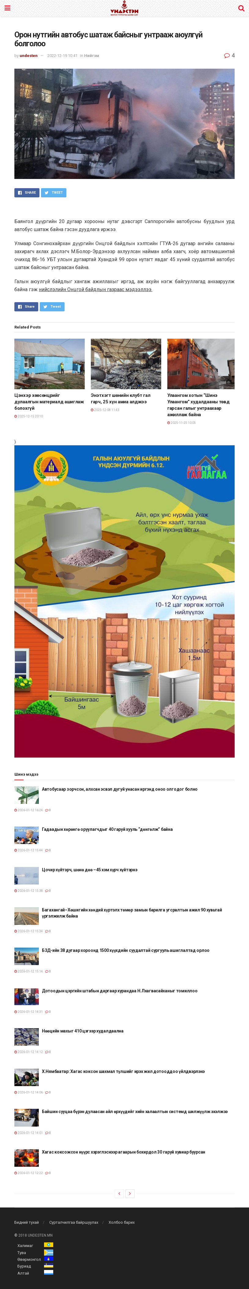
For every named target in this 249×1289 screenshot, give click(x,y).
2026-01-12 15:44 (28, 850)
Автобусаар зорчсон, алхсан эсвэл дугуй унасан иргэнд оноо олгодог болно (120, 789)
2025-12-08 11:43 (105, 410)
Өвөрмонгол (29, 1259)
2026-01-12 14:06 (28, 1092)
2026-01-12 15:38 (28, 890)
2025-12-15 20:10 (28, 416)
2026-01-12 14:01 (28, 1133)
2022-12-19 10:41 (62, 55)
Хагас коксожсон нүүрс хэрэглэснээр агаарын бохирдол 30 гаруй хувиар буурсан (123, 1152)
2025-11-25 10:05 (181, 422)
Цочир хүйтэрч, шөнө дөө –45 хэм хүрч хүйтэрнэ (89, 869)
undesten (29, 55)
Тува (21, 1252)
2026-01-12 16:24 (28, 810)
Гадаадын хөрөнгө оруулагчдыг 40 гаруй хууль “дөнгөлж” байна (107, 829)
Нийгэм (91, 55)
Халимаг (25, 1245)
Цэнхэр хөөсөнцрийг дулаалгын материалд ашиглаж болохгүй (49, 402)
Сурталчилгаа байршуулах (73, 1222)
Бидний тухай (26, 1222)
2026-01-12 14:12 (28, 1052)
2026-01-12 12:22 (28, 1173)
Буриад (24, 1266)
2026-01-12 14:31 (28, 1011)
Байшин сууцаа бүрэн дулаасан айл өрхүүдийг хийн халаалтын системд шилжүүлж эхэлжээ (135, 1111)
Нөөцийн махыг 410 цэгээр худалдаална (83, 1031)
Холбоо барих (122, 1222)
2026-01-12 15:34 (28, 931)
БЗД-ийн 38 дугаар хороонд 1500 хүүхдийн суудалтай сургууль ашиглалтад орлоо (126, 950)
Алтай (23, 1273)
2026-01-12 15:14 (28, 971)
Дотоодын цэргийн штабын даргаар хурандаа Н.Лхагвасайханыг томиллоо (120, 990)
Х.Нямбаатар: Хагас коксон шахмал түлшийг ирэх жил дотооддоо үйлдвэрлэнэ (123, 1071)
